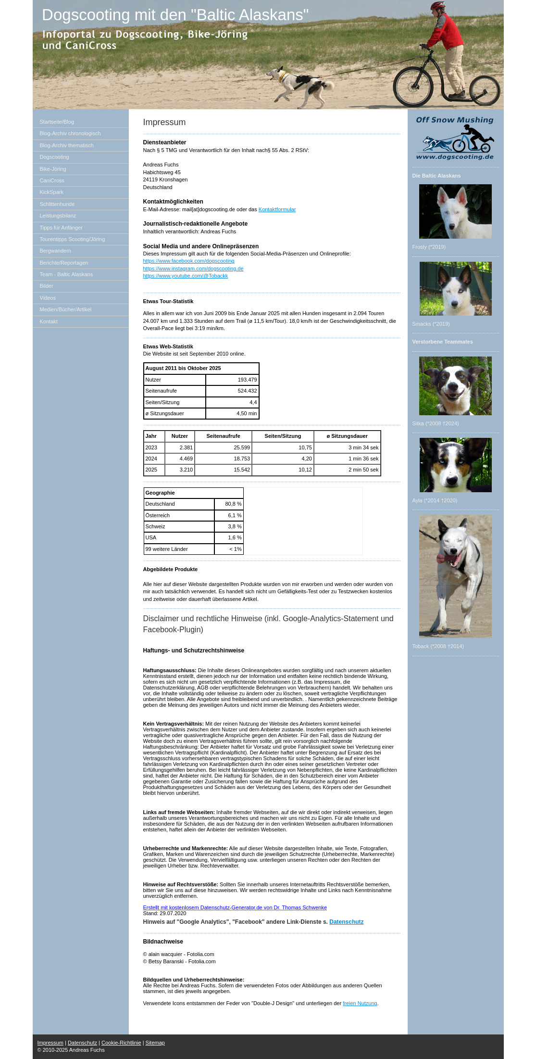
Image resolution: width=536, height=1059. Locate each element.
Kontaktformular (277, 209)
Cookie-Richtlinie (121, 1043)
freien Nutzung (360, 1003)
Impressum (50, 1043)
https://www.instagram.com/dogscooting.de (193, 268)
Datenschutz (346, 922)
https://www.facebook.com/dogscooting (189, 261)
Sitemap (155, 1043)
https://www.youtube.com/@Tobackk (185, 276)
